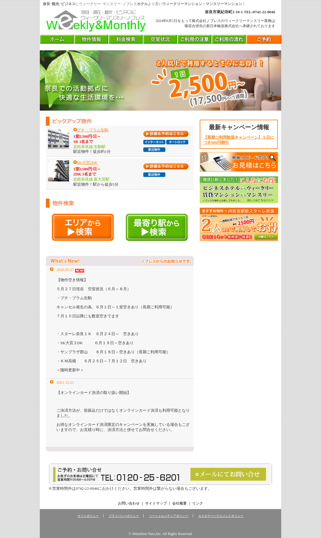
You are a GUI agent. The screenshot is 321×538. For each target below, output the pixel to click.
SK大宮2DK (87, 162)
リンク (197, 503)
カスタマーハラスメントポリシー (220, 516)
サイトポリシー (88, 516)
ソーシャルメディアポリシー (168, 516)
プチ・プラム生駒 (92, 130)
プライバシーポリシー (124, 516)
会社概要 (179, 503)
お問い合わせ (129, 503)
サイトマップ (156, 503)
